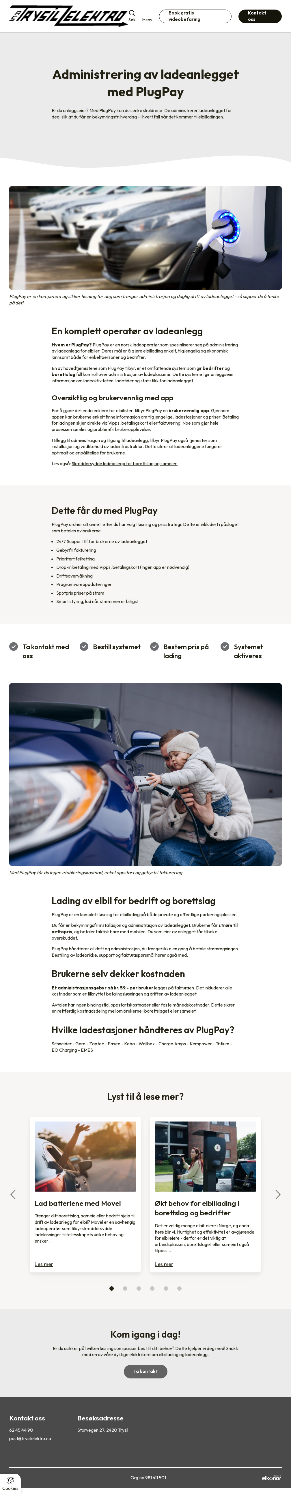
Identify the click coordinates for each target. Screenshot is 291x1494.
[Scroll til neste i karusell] (276, 1195)
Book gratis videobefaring (184, 16)
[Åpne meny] (147, 16)
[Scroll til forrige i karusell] (15, 1195)
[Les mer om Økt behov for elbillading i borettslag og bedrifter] (205, 1195)
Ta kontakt (145, 1371)
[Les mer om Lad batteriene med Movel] (85, 1195)
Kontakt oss (257, 16)
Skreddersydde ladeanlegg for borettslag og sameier (125, 463)
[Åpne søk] (131, 16)
